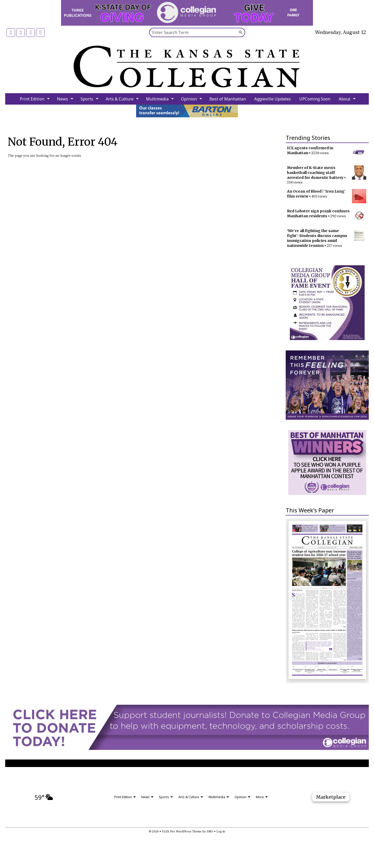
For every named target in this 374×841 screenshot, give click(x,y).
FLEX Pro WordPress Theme (182, 831)
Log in (220, 831)
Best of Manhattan (227, 99)
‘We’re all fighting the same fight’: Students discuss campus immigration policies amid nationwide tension (317, 238)
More (260, 797)
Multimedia (157, 99)
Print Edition (32, 99)
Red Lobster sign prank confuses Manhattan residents (318, 213)
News (62, 99)
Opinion (189, 99)
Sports (87, 99)
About (344, 99)
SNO (210, 831)
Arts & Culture (119, 99)
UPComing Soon (314, 99)
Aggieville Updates (272, 99)
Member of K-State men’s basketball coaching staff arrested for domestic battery (315, 172)
